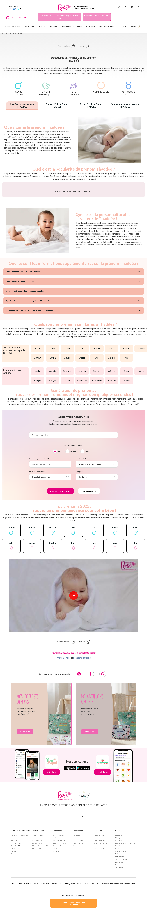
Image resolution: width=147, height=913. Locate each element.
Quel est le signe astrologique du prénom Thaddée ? (27, 359)
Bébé (117, 898)
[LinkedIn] (14, 8)
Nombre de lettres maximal (87, 526)
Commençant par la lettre (40, 526)
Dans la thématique (37, 539)
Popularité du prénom (56, 105)
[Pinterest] (102, 741)
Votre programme (12, 26)
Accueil (4, 33)
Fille (59, 519)
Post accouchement (79, 911)
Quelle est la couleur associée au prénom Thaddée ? (27, 368)
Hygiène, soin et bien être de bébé (125, 911)
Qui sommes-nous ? (107, 26)
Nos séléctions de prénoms (102, 905)
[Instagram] (10, 8)
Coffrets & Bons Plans (20, 18)
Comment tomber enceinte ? (40, 905)
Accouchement (80, 898)
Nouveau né (118, 902)
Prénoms (98, 898)
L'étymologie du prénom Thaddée (20, 349)
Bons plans (14, 908)
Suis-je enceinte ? (37, 908)
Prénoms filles (63, 725)
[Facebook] (6, 8)
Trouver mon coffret (16, 905)
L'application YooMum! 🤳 (129, 26)
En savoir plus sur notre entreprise (73, 883)
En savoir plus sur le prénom (125, 105)
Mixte (87, 519)
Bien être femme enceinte (60, 908)
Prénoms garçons (82, 725)
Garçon (73, 519)
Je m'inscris (25, 799)
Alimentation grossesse (59, 911)
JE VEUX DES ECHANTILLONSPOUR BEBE (73, 903)
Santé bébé (118, 908)
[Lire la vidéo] (73, 663)
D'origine (79, 539)
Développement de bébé (122, 905)
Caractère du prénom (90, 105)
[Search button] (119, 7)
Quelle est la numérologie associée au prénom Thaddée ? (29, 378)
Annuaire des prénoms (100, 911)
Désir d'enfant (38, 898)
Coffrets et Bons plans (20, 898)
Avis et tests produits (17, 911)
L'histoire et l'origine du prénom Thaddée (23, 339)
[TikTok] (19, 8)
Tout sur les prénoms (100, 908)
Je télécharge (51, 840)
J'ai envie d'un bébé (37, 902)
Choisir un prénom (99, 902)
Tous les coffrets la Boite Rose (19, 902)
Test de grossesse (37, 911)
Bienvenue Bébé (78, 908)
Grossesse (57, 898)
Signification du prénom (22, 105)
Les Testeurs (90, 26)
